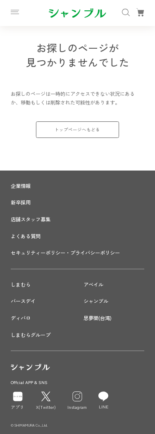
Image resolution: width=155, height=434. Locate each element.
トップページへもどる (77, 129)
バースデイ (23, 301)
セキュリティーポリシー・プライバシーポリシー (65, 252)
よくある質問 (26, 236)
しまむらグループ (30, 335)
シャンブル (95, 301)
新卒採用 (21, 202)
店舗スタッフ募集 (30, 219)
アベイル (93, 284)
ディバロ (21, 318)
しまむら (21, 284)
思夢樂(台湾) (97, 318)
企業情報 (21, 186)
